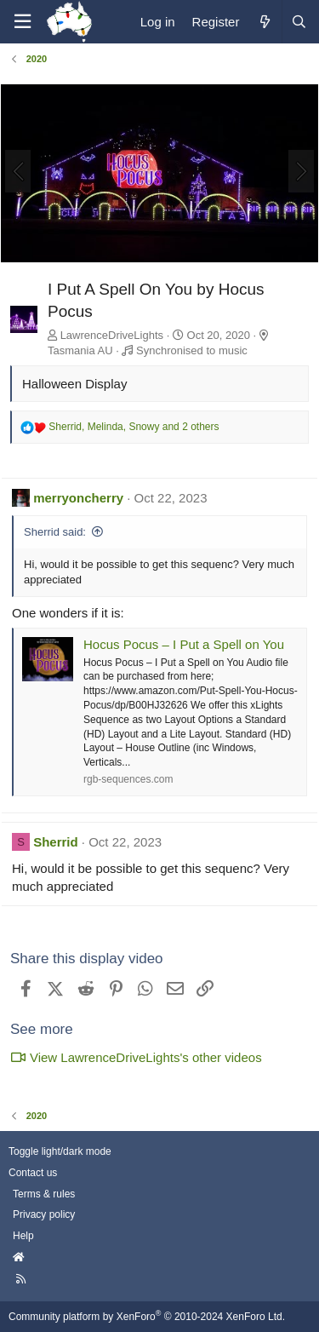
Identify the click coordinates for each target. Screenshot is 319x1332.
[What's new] (264, 21)
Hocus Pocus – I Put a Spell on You (183, 644)
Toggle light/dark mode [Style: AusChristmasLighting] (60, 1151)
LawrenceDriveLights (111, 335)
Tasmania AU (80, 350)
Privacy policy (44, 1214)
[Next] (301, 171)
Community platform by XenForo (147, 1317)
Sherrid (55, 842)
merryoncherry (78, 498)
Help (23, 1236)
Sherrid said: (55, 531)
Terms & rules (44, 1194)
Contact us (33, 1173)
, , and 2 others (133, 427)
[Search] (299, 21)
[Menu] (22, 21)
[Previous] (18, 171)
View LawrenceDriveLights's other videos (136, 1057)
